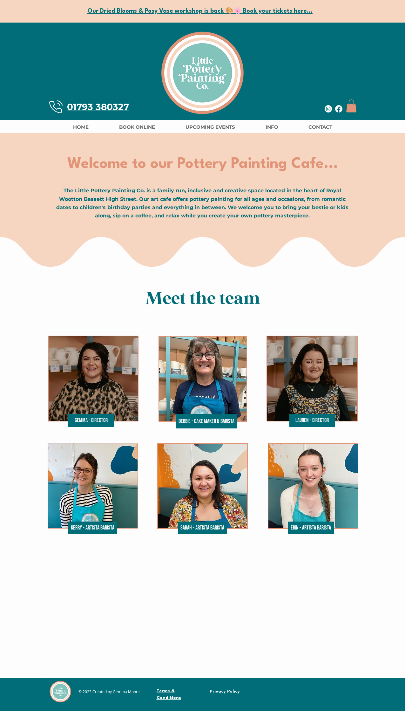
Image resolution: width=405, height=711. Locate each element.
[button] (351, 106)
